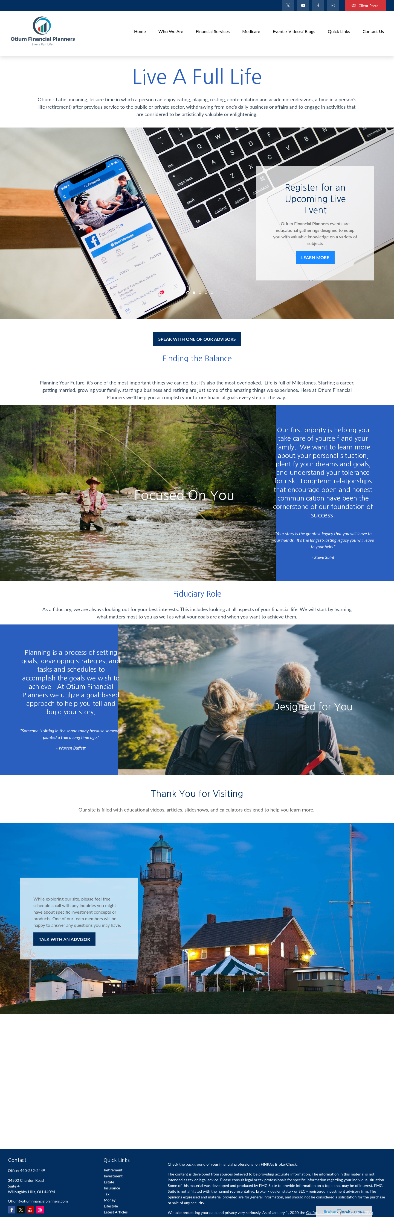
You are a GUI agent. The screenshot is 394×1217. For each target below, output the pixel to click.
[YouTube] (303, 5)
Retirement (113, 1170)
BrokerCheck (286, 1164)
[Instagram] (40, 1209)
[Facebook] (318, 5)
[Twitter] (288, 5)
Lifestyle (111, 1206)
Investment (113, 1176)
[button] (140, 31)
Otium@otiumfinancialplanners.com (38, 1201)
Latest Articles (116, 1212)
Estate (109, 1182)
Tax (106, 1194)
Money (109, 1200)
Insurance (112, 1188)
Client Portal (365, 5)
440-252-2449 (32, 1170)
